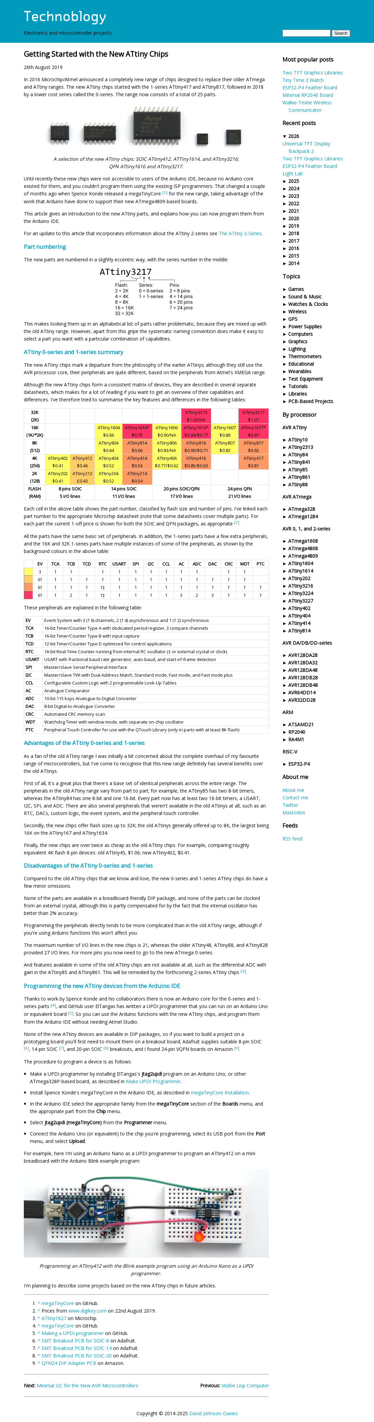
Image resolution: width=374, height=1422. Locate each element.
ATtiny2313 (300, 447)
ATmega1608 (303, 541)
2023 (293, 196)
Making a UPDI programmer (73, 1333)
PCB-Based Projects (310, 401)
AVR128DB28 (303, 677)
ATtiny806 (167, 443)
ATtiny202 (299, 578)
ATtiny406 (167, 458)
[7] (61, 1048)
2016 (293, 248)
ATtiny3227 (300, 600)
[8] (106, 1048)
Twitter (290, 805)
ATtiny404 (299, 615)
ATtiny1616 (195, 427)
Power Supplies (305, 326)
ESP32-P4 (299, 764)
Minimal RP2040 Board (307, 95)
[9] (236, 1048)
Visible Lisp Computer (245, 1385)
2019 (293, 226)
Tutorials (298, 386)
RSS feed (292, 838)
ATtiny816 (196, 443)
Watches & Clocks (308, 304)
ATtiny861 (299, 477)
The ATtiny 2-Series (240, 233)
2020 (293, 218)
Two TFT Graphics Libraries (312, 72)
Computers (300, 334)
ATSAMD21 (301, 724)
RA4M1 (296, 739)
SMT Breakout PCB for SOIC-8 (75, 1340)
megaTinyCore (58, 1303)
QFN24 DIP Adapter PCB (69, 1363)
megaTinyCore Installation (220, 1092)
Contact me (295, 797)
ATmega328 (301, 509)
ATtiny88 (298, 484)
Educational (301, 364)
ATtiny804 (108, 443)
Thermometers (305, 356)
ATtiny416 (196, 458)
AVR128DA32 (303, 662)
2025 (293, 181)
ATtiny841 (299, 462)
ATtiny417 (253, 458)
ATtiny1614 (300, 571)
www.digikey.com (87, 1310)
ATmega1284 (303, 516)
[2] (236, 522)
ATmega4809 (303, 556)
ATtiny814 (299, 630)
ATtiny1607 (225, 427)
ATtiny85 (298, 469)
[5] (70, 1013)
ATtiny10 (298, 439)
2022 (293, 203)
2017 (293, 241)
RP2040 (296, 732)
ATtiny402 (299, 608)
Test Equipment (305, 379)
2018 (293, 233)
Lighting (297, 349)
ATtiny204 (108, 473)
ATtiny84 (298, 454)
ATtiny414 (299, 623)
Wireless (297, 311)
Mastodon (293, 812)
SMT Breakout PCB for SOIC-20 (77, 1355)
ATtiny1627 (54, 1318)
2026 (293, 136)
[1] (164, 192)
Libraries (297, 394)
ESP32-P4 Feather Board (309, 87)
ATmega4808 (303, 548)
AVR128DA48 (303, 670)
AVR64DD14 (301, 692)
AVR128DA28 (303, 655)
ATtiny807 (225, 443)
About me (293, 790)
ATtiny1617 (252, 427)
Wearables (299, 371)
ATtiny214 (137, 473)
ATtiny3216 (300, 586)
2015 (293, 256)
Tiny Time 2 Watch (303, 80)
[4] (53, 1005)
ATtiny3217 (253, 412)
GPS (292, 319)
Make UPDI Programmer (153, 1081)
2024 (293, 188)
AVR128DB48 (303, 685)
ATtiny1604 (300, 563)
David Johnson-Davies (213, 1413)
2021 (293, 211)
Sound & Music (305, 296)
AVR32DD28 (301, 700)
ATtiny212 (82, 473)
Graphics (297, 341)
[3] (243, 971)
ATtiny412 (82, 458)
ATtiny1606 (167, 427)
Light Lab (292, 173)
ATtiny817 (253, 443)
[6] (26, 1048)
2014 (293, 263)
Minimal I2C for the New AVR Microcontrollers (87, 1385)
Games (296, 289)
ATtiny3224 (300, 593)
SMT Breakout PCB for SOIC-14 (77, 1348)
